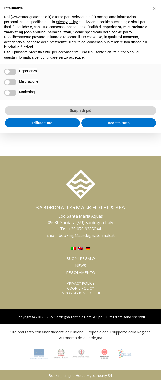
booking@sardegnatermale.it (87, 235)
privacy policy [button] (67, 22)
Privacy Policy (80, 283)
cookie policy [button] (122, 32)
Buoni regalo (80, 258)
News (80, 265)
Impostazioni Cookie (80, 293)
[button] (154, 8)
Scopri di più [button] (80, 110)
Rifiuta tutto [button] (42, 123)
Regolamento (80, 272)
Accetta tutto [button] (119, 123)
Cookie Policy (80, 288)
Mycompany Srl (99, 375)
